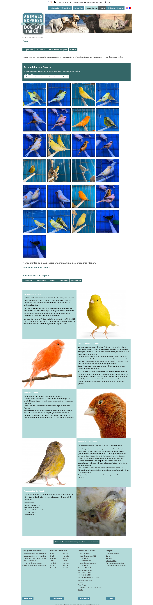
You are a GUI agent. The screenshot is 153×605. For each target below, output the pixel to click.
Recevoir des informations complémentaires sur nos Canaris (76, 542)
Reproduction (76, 280)
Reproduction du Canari (34, 491)
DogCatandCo (54, 8)
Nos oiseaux (41, 50)
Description (28, 280)
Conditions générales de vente (116, 565)
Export (108, 556)
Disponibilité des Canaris (37, 67)
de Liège (88, 587)
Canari (41, 37)
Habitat (52, 280)
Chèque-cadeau (111, 561)
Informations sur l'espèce (58, 50)
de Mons (81, 587)
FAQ (108, 2)
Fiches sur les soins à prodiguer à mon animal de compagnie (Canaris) (59, 263)
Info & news (111, 8)
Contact (102, 8)
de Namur (95, 587)
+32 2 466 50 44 (77, 2)
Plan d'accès (82, 585)
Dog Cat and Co (26, 37)
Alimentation (63, 280)
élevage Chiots (66, 8)
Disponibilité (28, 50)
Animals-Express (91, 8)
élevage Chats (78, 8)
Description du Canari (33, 294)
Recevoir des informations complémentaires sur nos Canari (47, 77)
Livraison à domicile (112, 554)
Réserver (120, 8)
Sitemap (88, 604)
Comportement (41, 280)
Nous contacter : (64, 2)
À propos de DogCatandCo (115, 563)
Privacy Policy (82, 604)
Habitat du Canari (31, 393)
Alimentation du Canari (87, 442)
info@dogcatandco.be (94, 2)
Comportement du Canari (88, 343)
